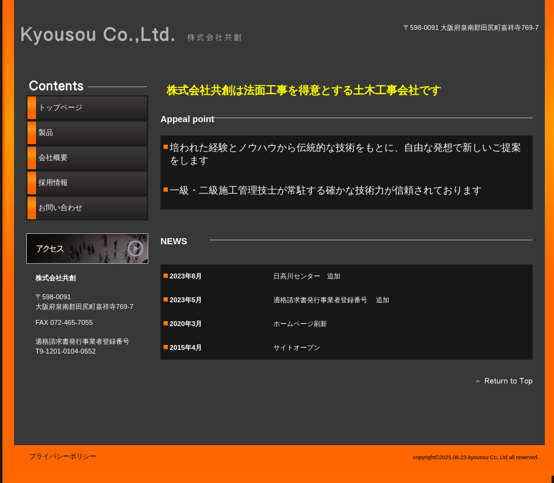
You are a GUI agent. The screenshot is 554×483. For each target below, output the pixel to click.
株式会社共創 (157, 35)
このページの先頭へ (501, 384)
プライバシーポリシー (62, 456)
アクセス (87, 248)
